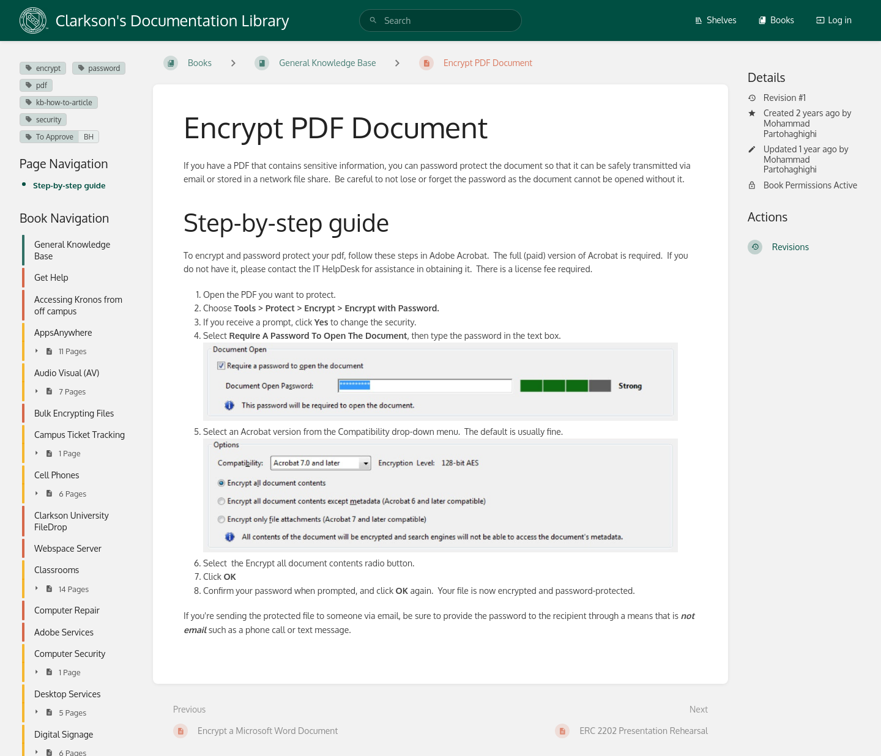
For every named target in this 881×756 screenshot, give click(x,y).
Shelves (715, 20)
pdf (36, 85)
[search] (440, 20)
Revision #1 (777, 98)
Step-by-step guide (69, 185)
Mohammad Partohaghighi (790, 128)
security (43, 119)
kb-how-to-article (58, 102)
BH (89, 136)
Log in (834, 20)
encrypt (43, 68)
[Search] (373, 20)
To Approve (49, 136)
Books (776, 20)
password (99, 68)
